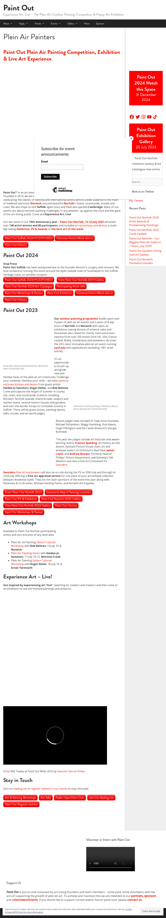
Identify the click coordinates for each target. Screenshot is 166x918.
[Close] (131, 138)
